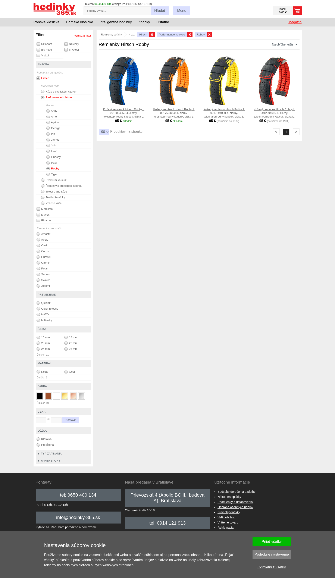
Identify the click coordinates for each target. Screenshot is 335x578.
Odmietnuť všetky (271, 567)
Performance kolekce (56, 97)
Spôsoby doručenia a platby (236, 491)
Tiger (51, 174)
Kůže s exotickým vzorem (59, 91)
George (53, 128)
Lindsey (53, 157)
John (51, 145)
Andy (51, 111)
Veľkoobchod (226, 517)
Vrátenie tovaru (227, 522)
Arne (51, 116)
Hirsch (43, 78)
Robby (52, 168)
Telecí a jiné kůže (54, 191)
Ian (50, 134)
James (52, 139)
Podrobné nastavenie (271, 554)
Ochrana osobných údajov (235, 507)
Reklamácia (225, 527)
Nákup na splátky (229, 497)
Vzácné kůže (51, 203)
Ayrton (52, 122)
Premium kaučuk (53, 180)
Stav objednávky (228, 512)
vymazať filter (83, 35)
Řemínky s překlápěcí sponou (61, 186)
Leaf (51, 151)
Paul (51, 163)
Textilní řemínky (53, 197)
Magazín (294, 22)
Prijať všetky (272, 542)
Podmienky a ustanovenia (235, 502)
